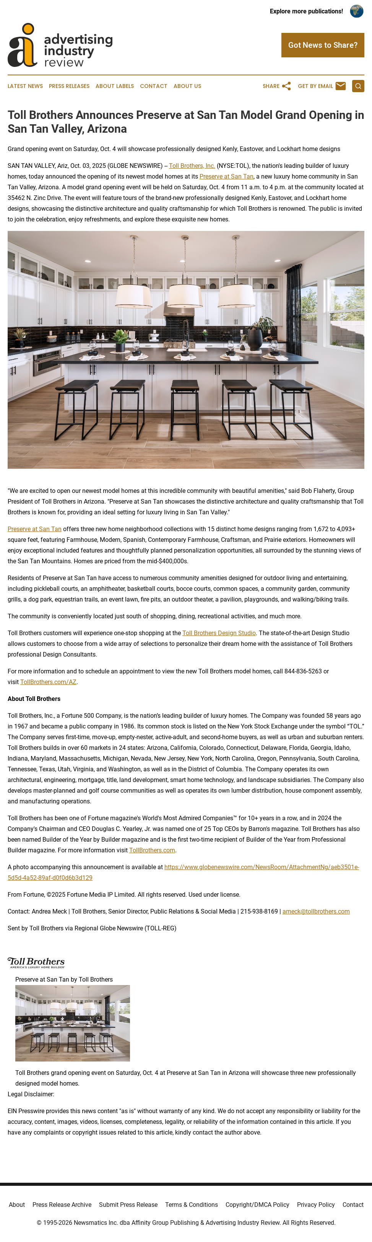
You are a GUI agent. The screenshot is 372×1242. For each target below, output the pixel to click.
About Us (187, 86)
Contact (153, 86)
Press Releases (69, 86)
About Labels (115, 86)
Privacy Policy (316, 1204)
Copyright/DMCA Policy (257, 1204)
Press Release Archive (61, 1204)
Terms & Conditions (191, 1204)
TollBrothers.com (152, 850)
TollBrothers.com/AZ (48, 682)
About (17, 1204)
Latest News (25, 86)
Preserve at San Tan (226, 176)
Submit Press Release (128, 1204)
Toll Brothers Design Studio (219, 633)
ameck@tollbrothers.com (316, 911)
